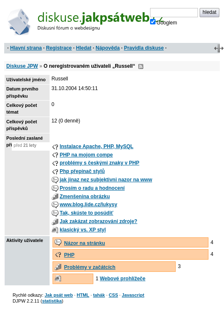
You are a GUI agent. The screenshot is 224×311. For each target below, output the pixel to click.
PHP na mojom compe (86, 155)
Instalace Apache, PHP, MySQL (96, 146)
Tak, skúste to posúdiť (86, 213)
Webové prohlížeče (122, 279)
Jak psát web (59, 295)
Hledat (84, 48)
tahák (99, 295)
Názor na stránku (84, 243)
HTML (82, 295)
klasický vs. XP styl (83, 230)
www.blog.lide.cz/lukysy (88, 204)
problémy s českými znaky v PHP (99, 163)
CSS (113, 295)
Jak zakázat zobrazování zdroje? (98, 221)
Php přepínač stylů (82, 171)
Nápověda (108, 48)
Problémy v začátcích (90, 267)
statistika (52, 300)
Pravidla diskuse (144, 48)
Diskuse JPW (22, 66)
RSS (140, 66)
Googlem (163, 22)
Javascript (133, 295)
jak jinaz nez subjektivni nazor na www (106, 180)
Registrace (58, 48)
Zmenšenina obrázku (85, 196)
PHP (69, 255)
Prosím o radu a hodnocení (92, 188)
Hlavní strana (26, 48)
